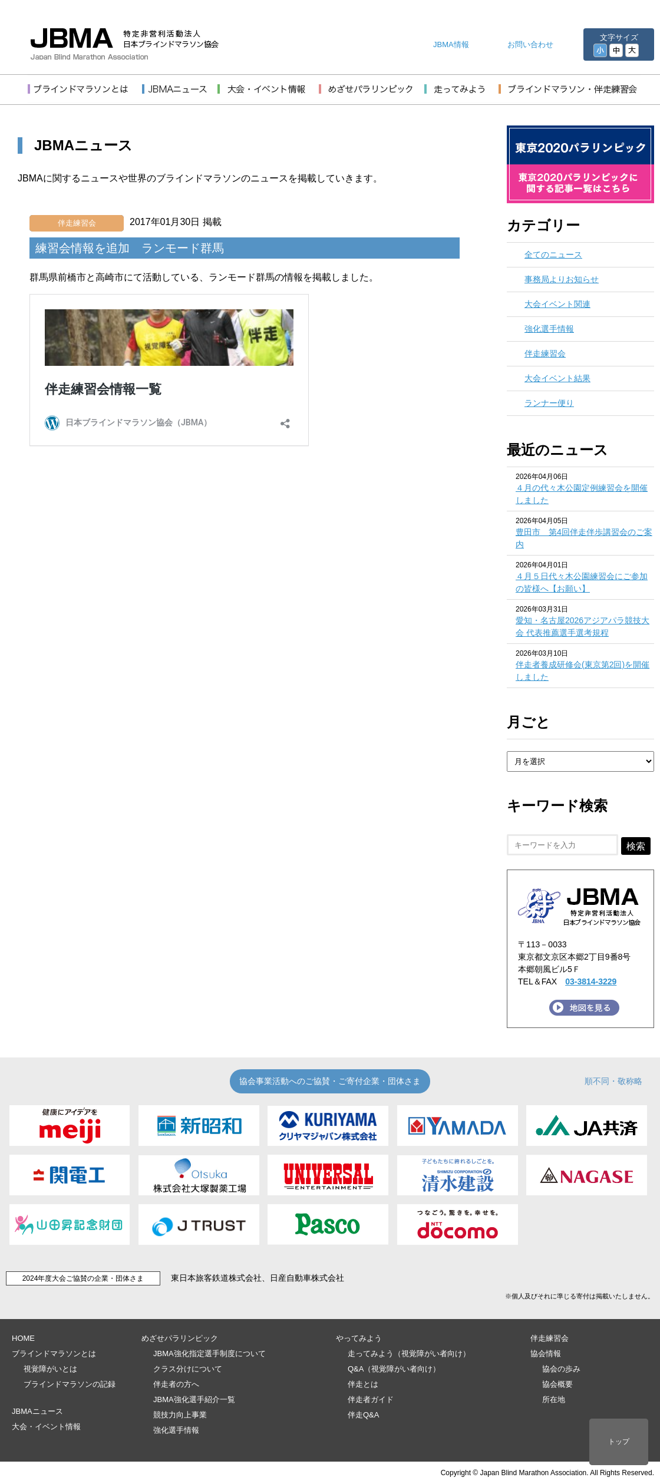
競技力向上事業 (180, 1414)
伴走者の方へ (176, 1384)
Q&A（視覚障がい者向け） (394, 1368)
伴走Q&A (363, 1414)
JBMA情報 (451, 44)
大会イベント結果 (557, 378)
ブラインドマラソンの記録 (70, 1384)
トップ (618, 1441)
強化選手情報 (549, 328)
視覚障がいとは (50, 1368)
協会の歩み (561, 1368)
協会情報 (545, 1353)
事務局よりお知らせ (561, 279)
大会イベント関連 (557, 304)
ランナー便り (549, 403)
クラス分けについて (187, 1368)
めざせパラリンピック (179, 1338)
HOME (23, 1338)
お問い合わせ (530, 44)
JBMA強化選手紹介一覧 (194, 1399)
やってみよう (359, 1338)
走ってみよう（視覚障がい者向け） (409, 1353)
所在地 (553, 1399)
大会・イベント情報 (46, 1426)
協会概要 (557, 1384)
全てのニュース (553, 254)
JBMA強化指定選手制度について (209, 1353)
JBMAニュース (37, 1411)
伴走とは (363, 1384)
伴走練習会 (77, 223)
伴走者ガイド (371, 1399)
